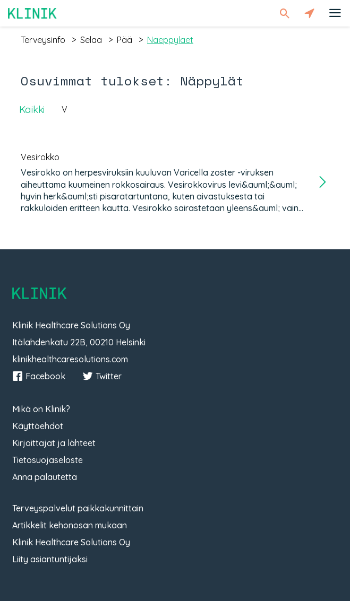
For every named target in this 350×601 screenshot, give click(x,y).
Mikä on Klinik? (41, 409)
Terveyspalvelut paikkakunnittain (77, 508)
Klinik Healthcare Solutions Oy (71, 542)
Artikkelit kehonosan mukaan (69, 525)
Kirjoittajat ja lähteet (54, 443)
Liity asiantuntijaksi (50, 559)
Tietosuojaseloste (47, 460)
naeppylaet (170, 39)
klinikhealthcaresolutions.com (70, 359)
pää (124, 39)
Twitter (102, 376)
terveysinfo (43, 39)
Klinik (32, 13)
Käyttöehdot (37, 426)
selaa (91, 39)
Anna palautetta (44, 477)
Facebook (38, 376)
